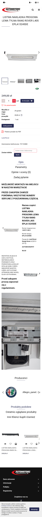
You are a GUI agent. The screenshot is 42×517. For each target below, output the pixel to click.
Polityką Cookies (6, 505)
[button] (36, 2)
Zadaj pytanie (7, 126)
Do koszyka (27, 101)
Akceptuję (34, 509)
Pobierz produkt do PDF (11, 132)
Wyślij (18, 155)
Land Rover (5, 138)
